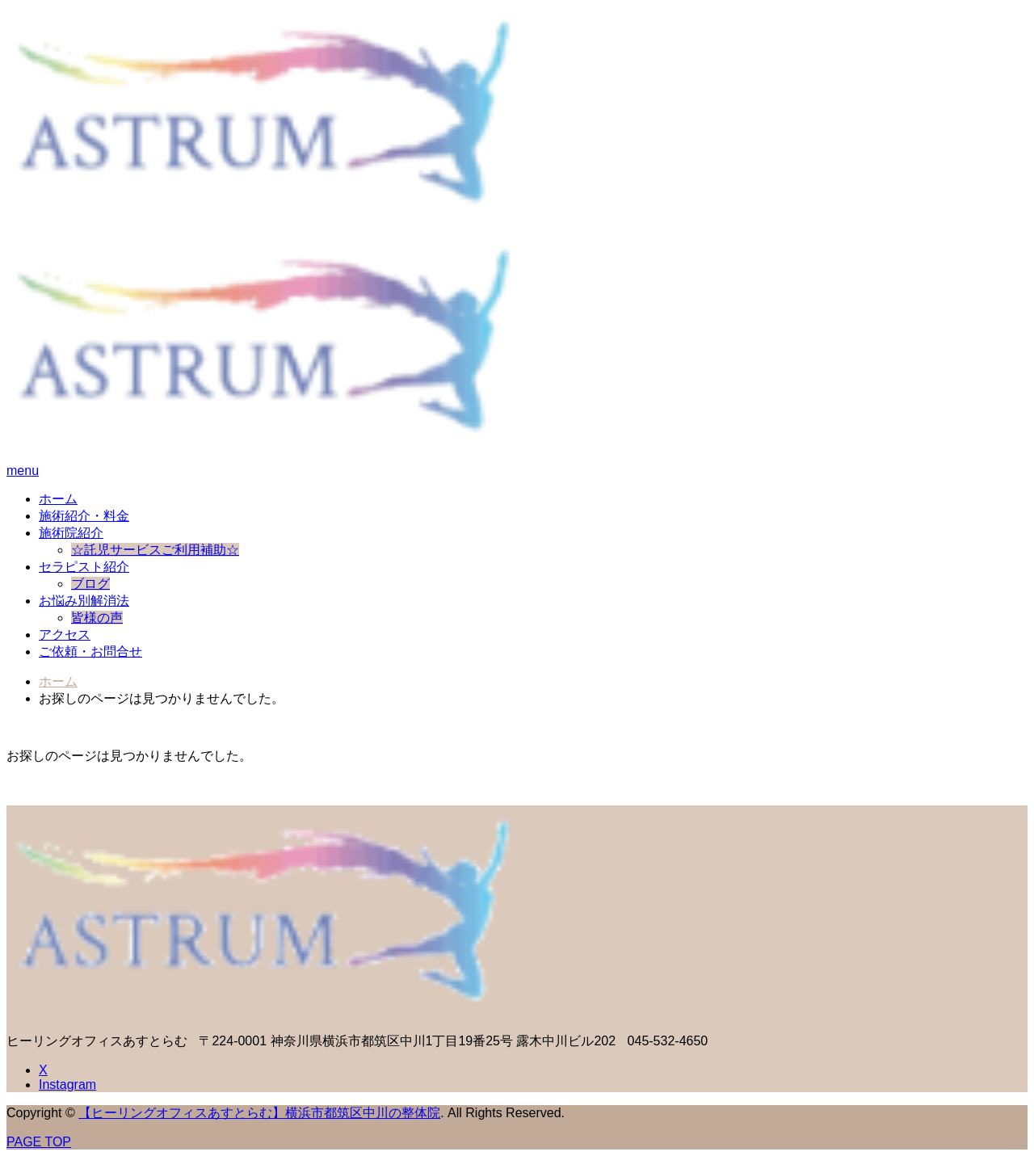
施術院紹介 (71, 533)
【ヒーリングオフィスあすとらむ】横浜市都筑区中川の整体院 (259, 1113)
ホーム (58, 499)
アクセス (64, 634)
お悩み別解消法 (84, 600)
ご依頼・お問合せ (90, 651)
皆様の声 (97, 617)
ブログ (90, 584)
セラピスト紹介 (84, 567)
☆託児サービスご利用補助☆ (155, 550)
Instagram (67, 1084)
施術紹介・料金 (84, 516)
